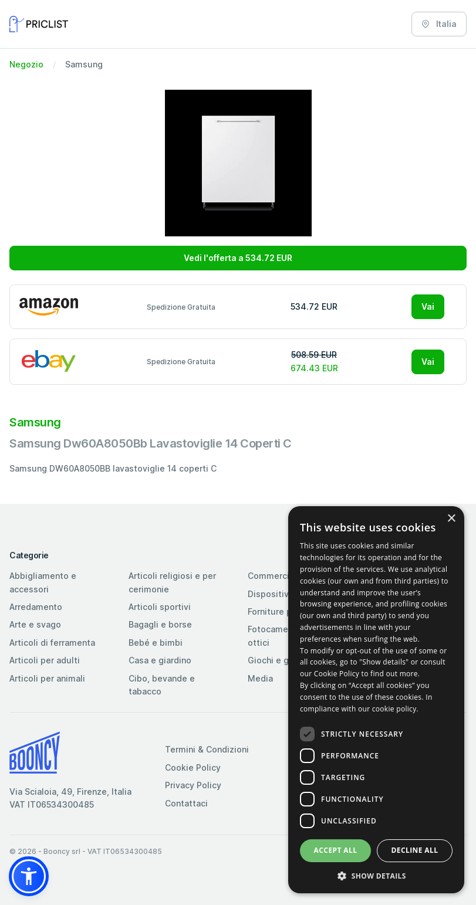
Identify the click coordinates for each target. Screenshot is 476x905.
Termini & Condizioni (207, 749)
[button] (29, 876)
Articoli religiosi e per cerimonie (172, 582)
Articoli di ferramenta (52, 643)
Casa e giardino (160, 660)
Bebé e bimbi (156, 643)
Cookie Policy (193, 767)
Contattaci (186, 803)
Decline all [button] (414, 850)
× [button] (451, 518)
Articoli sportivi (160, 607)
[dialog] (376, 699)
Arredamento (35, 607)
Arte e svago (35, 624)
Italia (439, 24)
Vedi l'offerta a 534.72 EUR (238, 258)
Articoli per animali (47, 678)
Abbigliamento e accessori (42, 582)
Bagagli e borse (160, 624)
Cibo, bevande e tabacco (162, 684)
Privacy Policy (193, 785)
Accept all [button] (335, 850)
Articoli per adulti (44, 660)
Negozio (26, 64)
